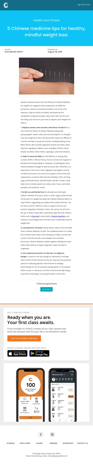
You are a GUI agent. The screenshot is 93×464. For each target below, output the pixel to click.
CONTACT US (82, 443)
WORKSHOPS (68, 443)
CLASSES (39, 443)
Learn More (46, 289)
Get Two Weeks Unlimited (24, 338)
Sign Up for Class (84, 4)
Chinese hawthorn (58, 216)
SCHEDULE (11, 443)
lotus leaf (35, 216)
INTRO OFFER (25, 443)
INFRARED (53, 443)
